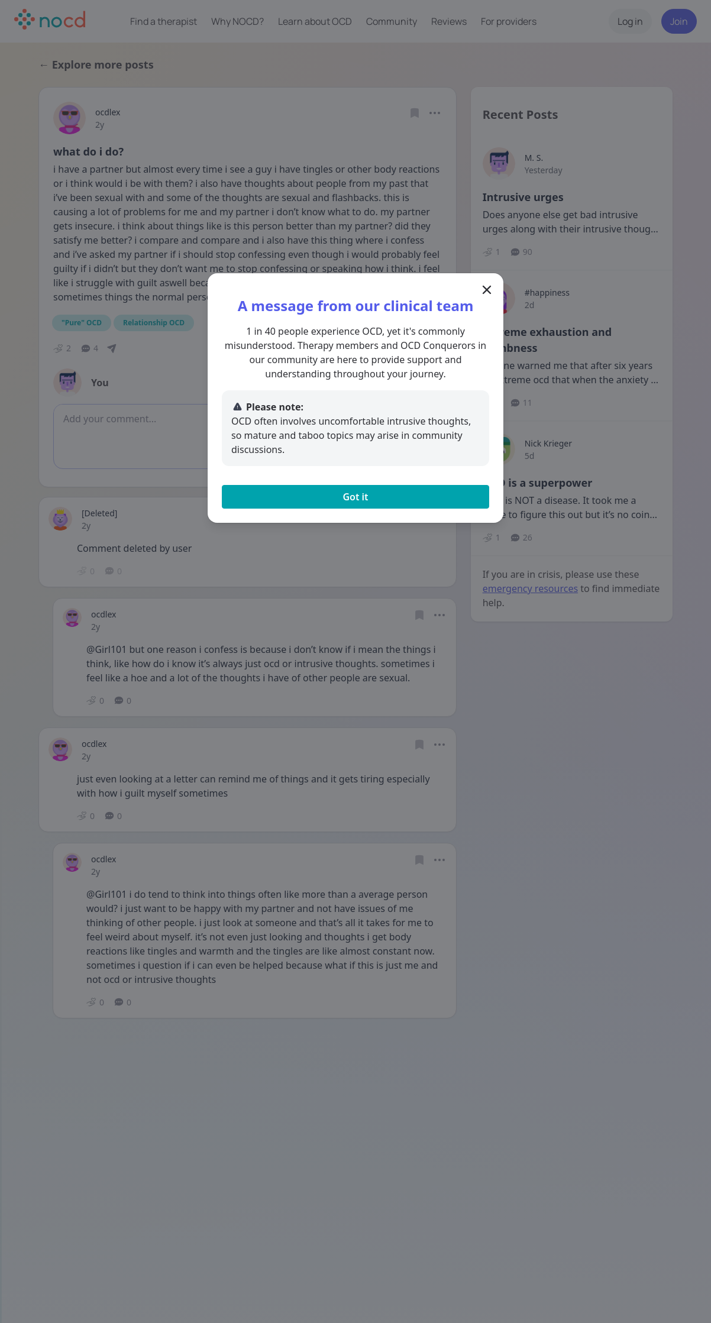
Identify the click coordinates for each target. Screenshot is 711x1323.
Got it (355, 496)
